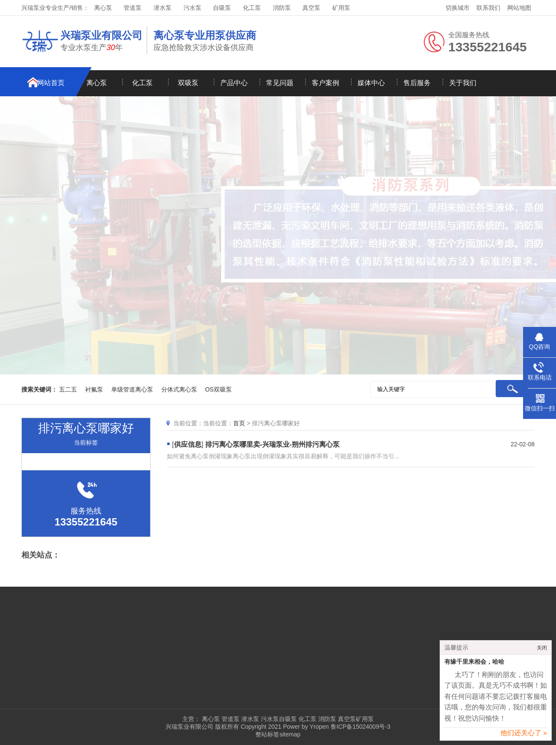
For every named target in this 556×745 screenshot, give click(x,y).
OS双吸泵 (218, 389)
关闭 (542, 650)
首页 (239, 423)
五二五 (68, 389)
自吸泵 (222, 7)
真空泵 (311, 7)
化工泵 (252, 7)
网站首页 (51, 82)
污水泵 (192, 7)
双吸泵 (188, 82)
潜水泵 (163, 7)
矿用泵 (341, 7)
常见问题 (279, 82)
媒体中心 (371, 82)
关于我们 (462, 82)
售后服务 (417, 82)
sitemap (289, 734)
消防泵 (282, 7)
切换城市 (458, 7)
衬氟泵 (94, 389)
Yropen (319, 726)
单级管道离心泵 (132, 389)
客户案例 (325, 82)
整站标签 (267, 734)
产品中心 (234, 82)
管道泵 (133, 7)
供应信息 (187, 444)
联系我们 (488, 7)
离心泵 (103, 7)
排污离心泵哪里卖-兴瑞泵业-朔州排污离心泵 (272, 444)
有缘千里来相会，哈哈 (474, 664)
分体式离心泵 (179, 389)
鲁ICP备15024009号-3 (359, 726)
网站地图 (519, 7)
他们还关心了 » (523, 735)
